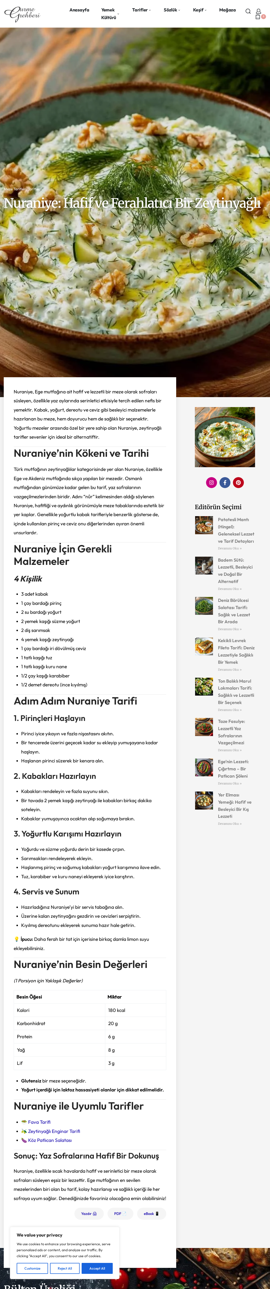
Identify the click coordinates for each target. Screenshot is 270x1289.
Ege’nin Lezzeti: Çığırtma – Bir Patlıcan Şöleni (233, 769)
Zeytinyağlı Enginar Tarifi (54, 1131)
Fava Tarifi (39, 1122)
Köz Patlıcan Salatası (50, 1140)
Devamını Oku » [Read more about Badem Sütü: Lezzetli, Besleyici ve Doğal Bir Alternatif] (230, 589)
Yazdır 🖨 (89, 1213)
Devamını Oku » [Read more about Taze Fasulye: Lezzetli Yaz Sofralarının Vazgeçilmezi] (230, 750)
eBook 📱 (152, 1213)
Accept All (97, 1268)
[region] (64, 1253)
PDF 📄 (120, 1213)
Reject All (65, 1268)
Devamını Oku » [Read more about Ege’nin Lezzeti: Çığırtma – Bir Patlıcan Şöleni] (230, 783)
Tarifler (34, 189)
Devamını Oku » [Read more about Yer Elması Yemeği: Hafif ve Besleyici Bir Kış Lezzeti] (230, 824)
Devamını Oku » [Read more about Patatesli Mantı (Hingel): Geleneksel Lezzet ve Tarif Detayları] (230, 548)
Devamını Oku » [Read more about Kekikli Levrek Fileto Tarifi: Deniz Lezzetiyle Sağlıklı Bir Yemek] (230, 669)
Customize (32, 1268)
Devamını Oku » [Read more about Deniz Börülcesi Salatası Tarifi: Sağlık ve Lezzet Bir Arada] (230, 629)
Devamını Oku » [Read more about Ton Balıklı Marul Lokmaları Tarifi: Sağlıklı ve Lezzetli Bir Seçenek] (230, 710)
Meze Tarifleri (15, 189)
